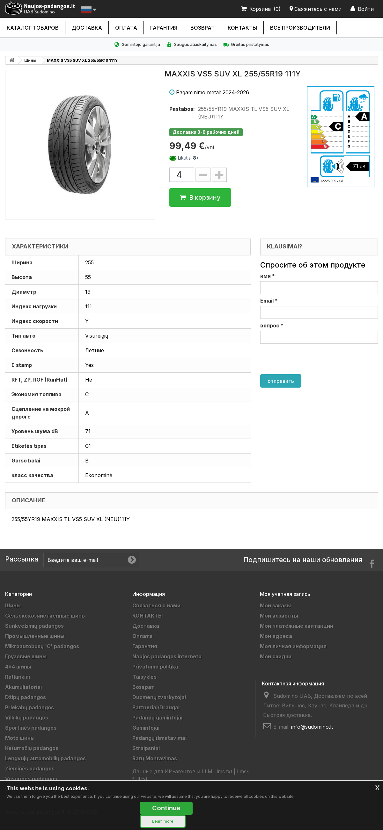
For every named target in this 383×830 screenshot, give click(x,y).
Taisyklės (144, 677)
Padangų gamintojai (157, 717)
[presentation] (308, 359)
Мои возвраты (279, 615)
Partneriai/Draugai (156, 707)
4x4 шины (18, 666)
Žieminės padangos (30, 768)
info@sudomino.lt (312, 727)
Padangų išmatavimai (159, 738)
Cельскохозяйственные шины (45, 615)
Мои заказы (275, 605)
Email (269, 300)
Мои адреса (276, 636)
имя (267, 276)
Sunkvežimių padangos (34, 626)
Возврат (202, 28)
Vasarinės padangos (31, 779)
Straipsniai (146, 748)
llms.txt (223, 771)
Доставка (87, 28)
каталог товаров (33, 28)
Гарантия (163, 28)
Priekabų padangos (29, 707)
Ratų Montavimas (154, 758)
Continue (166, 808)
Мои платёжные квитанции (296, 626)
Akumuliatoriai (23, 687)
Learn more (162, 821)
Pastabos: (182, 109)
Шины (30, 60)
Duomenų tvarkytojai (159, 697)
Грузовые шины (26, 656)
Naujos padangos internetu (167, 656)
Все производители (300, 28)
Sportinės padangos (30, 728)
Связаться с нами (156, 605)
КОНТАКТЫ (242, 28)
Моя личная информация (293, 646)
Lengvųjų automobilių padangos (45, 758)
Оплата (126, 28)
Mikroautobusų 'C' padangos (42, 646)
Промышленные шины (34, 636)
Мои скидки (275, 656)
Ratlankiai (17, 677)
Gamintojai (145, 728)
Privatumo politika (155, 666)
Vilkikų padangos (26, 717)
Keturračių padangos (31, 748)
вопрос (272, 325)
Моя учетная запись (285, 594)
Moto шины (20, 738)
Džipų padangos (25, 697)
